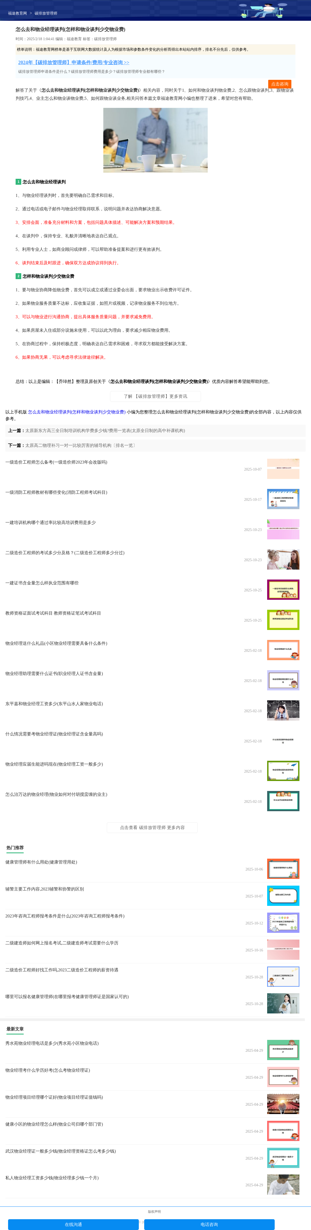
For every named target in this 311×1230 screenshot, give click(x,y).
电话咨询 (209, 1224)
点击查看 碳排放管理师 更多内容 (152, 827)
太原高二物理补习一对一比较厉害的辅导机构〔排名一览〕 (81, 445)
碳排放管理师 (46, 13)
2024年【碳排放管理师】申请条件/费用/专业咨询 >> (73, 62)
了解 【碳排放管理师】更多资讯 (156, 396)
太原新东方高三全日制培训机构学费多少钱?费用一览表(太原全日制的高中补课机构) (105, 430)
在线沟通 (73, 1224)
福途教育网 (17, 13)
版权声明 (154, 1212)
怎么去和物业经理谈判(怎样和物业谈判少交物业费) (77, 412)
